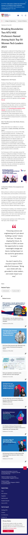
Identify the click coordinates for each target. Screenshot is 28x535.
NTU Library (4, 493)
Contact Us (4, 517)
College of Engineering (10, 21)
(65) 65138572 (6, 483)
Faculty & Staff (15, 290)
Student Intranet (5, 500)
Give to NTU (4, 503)
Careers (3, 512)
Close (8, 531)
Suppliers (3, 496)
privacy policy (13, 528)
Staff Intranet (4, 498)
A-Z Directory (4, 514)
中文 (2, 491)
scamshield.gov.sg (5, 8)
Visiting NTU (4, 510)
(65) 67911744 (6, 473)
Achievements (5, 290)
